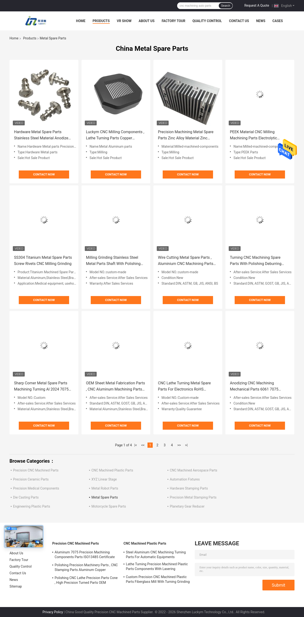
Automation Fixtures (185, 479)
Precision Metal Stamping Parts (193, 497)
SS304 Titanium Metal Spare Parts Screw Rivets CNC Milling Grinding (43, 260)
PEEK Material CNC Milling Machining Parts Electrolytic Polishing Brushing (253, 135)
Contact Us (239, 21)
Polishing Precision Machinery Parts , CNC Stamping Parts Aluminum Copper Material (86, 568)
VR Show (124, 21)
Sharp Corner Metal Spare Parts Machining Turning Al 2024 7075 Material (41, 386)
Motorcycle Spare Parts (108, 506)
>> (179, 445)
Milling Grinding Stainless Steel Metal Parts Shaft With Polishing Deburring (113, 261)
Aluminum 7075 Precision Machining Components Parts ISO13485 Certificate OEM (85, 555)
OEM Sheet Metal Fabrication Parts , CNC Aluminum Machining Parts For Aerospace (115, 386)
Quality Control (207, 21)
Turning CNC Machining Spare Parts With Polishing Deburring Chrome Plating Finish (255, 261)
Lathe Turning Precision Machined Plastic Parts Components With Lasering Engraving (157, 567)
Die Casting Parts (26, 497)
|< (135, 445)
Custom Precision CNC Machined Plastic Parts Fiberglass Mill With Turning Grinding (158, 579)
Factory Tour (173, 21)
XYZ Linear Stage (104, 479)
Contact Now (44, 174)
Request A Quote (256, 5)
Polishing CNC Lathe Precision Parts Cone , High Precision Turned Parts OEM (86, 580)
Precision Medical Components (36, 488)
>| (186, 445)
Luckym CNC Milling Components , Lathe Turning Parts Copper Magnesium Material (115, 135)
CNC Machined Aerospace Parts (193, 470)
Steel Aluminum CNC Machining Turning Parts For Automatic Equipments (156, 554)
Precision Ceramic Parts (31, 479)
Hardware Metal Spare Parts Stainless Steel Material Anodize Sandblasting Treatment (41, 135)
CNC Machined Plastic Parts (112, 470)
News (260, 21)
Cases (277, 21)
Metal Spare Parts (104, 497)
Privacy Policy (53, 612)
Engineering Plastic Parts (31, 506)
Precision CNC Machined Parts (35, 470)
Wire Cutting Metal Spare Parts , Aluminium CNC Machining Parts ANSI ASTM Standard (185, 261)
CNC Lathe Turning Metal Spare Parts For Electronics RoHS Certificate (184, 386)
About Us (147, 21)
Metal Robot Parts (104, 488)
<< (143, 445)
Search (225, 5)
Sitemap (16, 586)
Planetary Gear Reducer (187, 506)
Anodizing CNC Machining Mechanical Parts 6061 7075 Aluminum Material (254, 386)
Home (81, 21)
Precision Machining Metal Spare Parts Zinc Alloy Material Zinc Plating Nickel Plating (186, 135)
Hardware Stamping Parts (189, 488)
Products (101, 21)
